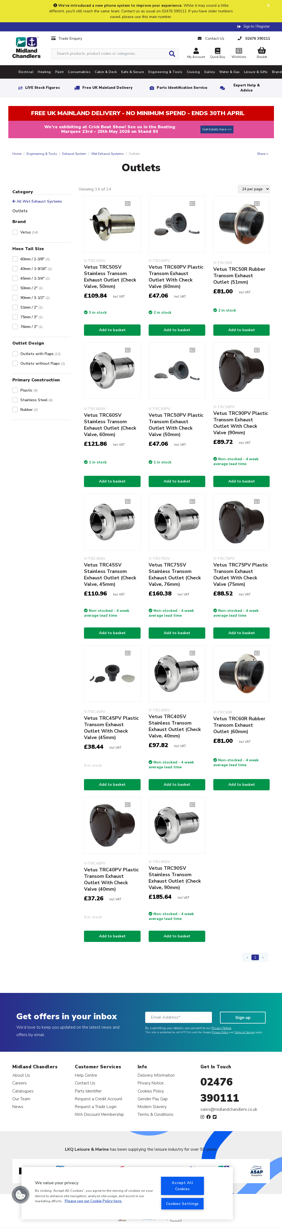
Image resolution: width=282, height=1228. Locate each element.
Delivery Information (156, 1075)
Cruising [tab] (193, 72)
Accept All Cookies (182, 1186)
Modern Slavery (152, 1106)
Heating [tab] (44, 72)
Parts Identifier (88, 1091)
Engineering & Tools (42, 154)
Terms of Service (245, 1032)
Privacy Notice (221, 1028)
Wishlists (239, 54)
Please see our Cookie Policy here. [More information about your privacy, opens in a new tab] (93, 1201)
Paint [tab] (59, 72)
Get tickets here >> (217, 129)
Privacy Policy (220, 1032)
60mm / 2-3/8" (35, 259)
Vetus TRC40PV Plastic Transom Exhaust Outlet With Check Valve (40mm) (111, 879)
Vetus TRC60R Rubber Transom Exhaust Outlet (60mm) (239, 725)
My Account (196, 54)
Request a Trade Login (95, 1106)
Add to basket (112, 329)
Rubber (29, 409)
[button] (20, 1194)
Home (16, 154)
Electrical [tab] (26, 72)
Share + (262, 154)
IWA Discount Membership (99, 1114)
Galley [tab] (209, 72)
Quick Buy (217, 54)
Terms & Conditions (155, 1114)
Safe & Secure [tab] (132, 72)
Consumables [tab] (79, 72)
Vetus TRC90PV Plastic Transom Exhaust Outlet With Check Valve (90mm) (240, 423)
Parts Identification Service (182, 87)
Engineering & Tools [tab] (165, 72)
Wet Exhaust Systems (107, 154)
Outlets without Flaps (42, 363)
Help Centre (86, 1075)
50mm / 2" (31, 288)
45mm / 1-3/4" (35, 278)
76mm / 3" (31, 326)
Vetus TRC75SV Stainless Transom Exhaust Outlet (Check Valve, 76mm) (175, 574)
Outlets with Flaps (40, 353)
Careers (19, 1083)
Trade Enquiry (66, 38)
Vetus (29, 232)
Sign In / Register (256, 26)
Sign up (243, 1018)
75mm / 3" (31, 317)
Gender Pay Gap (153, 1099)
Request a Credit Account (98, 1099)
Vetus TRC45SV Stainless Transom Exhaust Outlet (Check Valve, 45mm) (110, 574)
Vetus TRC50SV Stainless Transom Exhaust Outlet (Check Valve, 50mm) (110, 277)
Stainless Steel (36, 400)
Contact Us (85, 1083)
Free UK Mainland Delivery (107, 87)
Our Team (21, 1099)
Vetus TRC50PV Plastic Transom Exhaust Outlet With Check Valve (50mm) (176, 425)
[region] (127, 1193)
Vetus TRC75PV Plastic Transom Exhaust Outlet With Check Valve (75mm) (240, 574)
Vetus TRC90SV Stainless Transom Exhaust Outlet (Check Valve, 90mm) (175, 878)
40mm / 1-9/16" (36, 268)
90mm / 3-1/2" (35, 297)
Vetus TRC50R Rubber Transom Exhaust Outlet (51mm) (239, 275)
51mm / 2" (31, 307)
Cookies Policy (151, 1091)
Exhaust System (74, 154)
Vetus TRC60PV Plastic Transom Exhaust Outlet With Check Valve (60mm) (176, 277)
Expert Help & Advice (246, 88)
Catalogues (23, 1091)
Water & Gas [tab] (229, 72)
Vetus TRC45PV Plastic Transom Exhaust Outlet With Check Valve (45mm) (111, 728)
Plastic (29, 390)
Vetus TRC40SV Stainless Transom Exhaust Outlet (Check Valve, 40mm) (175, 726)
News (17, 1106)
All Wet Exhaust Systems (37, 201)
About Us (21, 1075)
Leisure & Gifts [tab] (256, 72)
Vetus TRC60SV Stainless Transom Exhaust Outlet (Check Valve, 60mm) (110, 425)
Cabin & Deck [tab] (106, 72)
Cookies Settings (182, 1203)
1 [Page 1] (255, 957)
